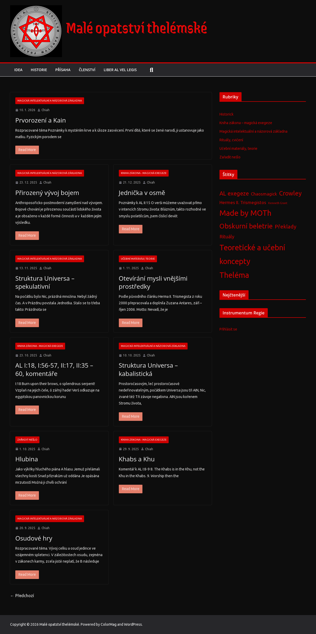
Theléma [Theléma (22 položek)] (234, 275)
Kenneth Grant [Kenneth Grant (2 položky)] (277, 203)
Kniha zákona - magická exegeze (144, 173)
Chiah (46, 110)
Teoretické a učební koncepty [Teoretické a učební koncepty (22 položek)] (252, 254)
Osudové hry (33, 538)
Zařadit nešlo (27, 439)
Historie (41, 70)
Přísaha (66, 70)
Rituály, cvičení (231, 140)
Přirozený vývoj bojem (45, 192)
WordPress (133, 624)
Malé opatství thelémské (136, 27)
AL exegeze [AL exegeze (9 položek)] (234, 193)
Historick (226, 114)
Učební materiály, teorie (138, 258)
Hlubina (25, 458)
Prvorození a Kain (40, 120)
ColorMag (108, 624)
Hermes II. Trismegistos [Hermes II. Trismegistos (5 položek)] (242, 202)
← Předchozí (22, 595)
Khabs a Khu (136, 458)
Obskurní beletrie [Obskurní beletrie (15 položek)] (246, 226)
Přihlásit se (228, 329)
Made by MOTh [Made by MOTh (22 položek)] (245, 213)
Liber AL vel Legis (128, 70)
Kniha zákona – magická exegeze (245, 123)
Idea (18, 70)
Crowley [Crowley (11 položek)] (290, 193)
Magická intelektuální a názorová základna (49, 100)
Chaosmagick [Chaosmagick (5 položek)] (264, 193)
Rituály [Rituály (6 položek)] (226, 236)
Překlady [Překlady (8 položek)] (285, 227)
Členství (92, 70)
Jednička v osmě (142, 192)
